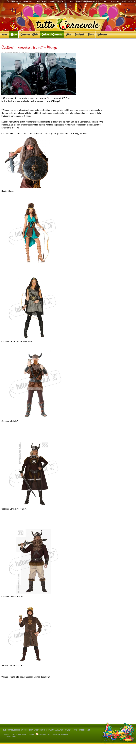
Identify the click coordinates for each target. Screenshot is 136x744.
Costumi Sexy (102, 1)
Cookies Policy (11, 736)
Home (4, 34)
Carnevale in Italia (29, 34)
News (14, 34)
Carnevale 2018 (14, 1)
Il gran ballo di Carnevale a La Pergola (19, 721)
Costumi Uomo (115, 1)
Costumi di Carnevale (52, 34)
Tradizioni (79, 34)
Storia (91, 34)
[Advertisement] (53, 711)
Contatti (31, 734)
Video (68, 34)
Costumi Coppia (128, 1)
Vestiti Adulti (61, 1)
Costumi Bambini (75, 1)
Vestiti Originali (89, 1)
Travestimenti (27, 1)
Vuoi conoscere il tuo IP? (58, 734)
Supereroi (51, 1)
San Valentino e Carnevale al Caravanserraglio (83, 721)
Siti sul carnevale (19, 734)
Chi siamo (7, 734)
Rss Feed (42, 734)
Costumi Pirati (40, 1)
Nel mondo (102, 34)
